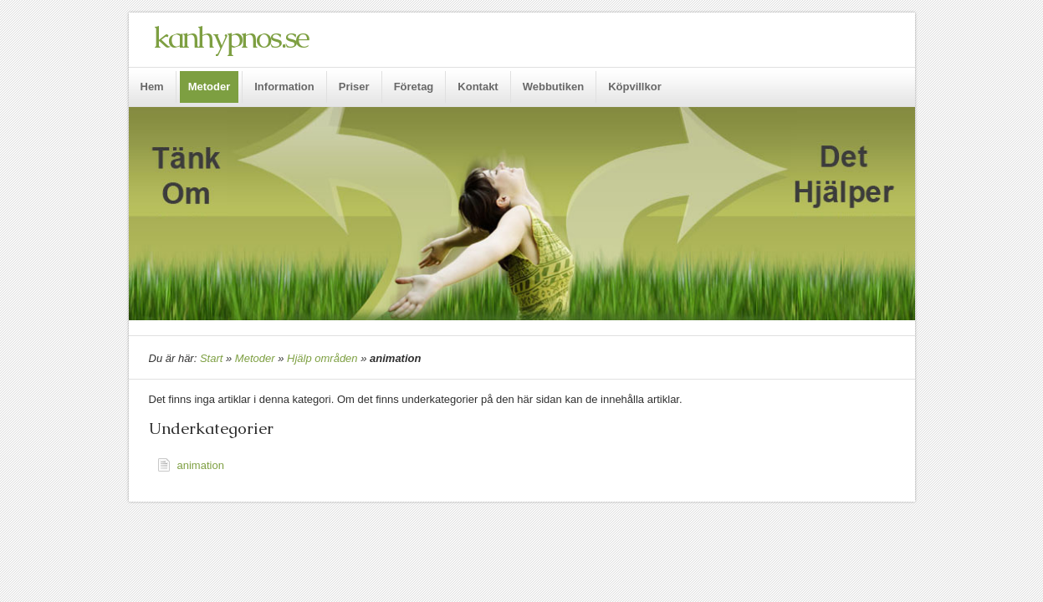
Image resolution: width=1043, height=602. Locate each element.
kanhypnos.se (230, 37)
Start (211, 358)
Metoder (255, 358)
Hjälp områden (322, 358)
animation (200, 465)
